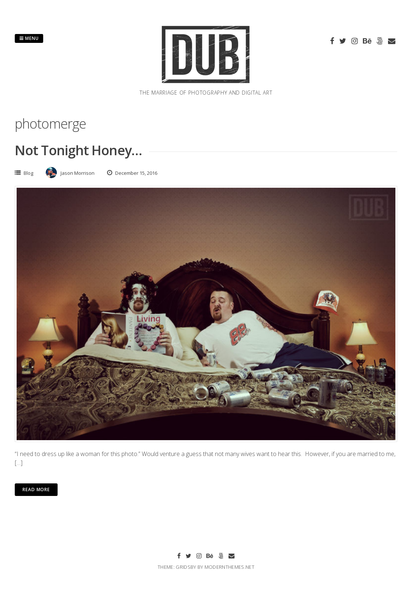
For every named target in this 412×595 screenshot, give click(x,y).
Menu (29, 38)
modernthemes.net (229, 567)
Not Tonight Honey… (78, 150)
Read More (36, 489)
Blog (28, 173)
